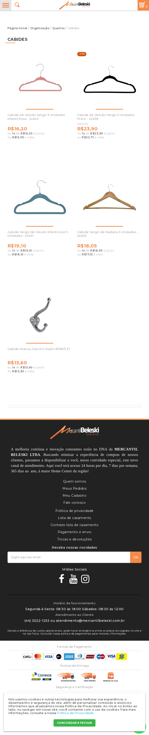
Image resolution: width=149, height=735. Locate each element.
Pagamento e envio (75, 532)
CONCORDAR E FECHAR (74, 723)
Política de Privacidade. (76, 713)
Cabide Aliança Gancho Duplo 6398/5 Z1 (39, 349)
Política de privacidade (74, 511)
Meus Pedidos (74, 488)
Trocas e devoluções (74, 539)
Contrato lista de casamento (75, 525)
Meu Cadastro (74, 495)
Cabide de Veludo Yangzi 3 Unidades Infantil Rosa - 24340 (36, 116)
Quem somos (74, 481)
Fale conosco (74, 503)
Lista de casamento (74, 518)
